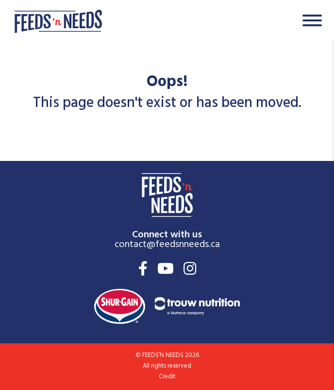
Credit (167, 377)
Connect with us (167, 233)
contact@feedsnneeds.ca (167, 245)
